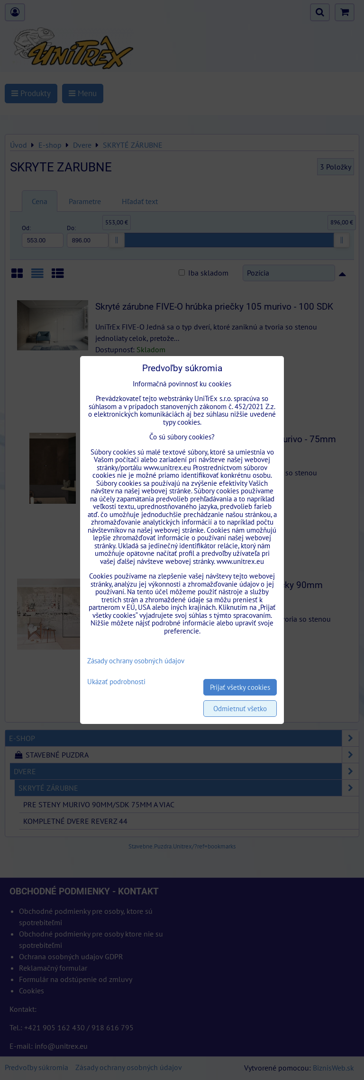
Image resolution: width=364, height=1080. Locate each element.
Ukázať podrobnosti (116, 682)
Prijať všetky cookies (240, 687)
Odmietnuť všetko (240, 708)
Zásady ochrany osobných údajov (135, 660)
